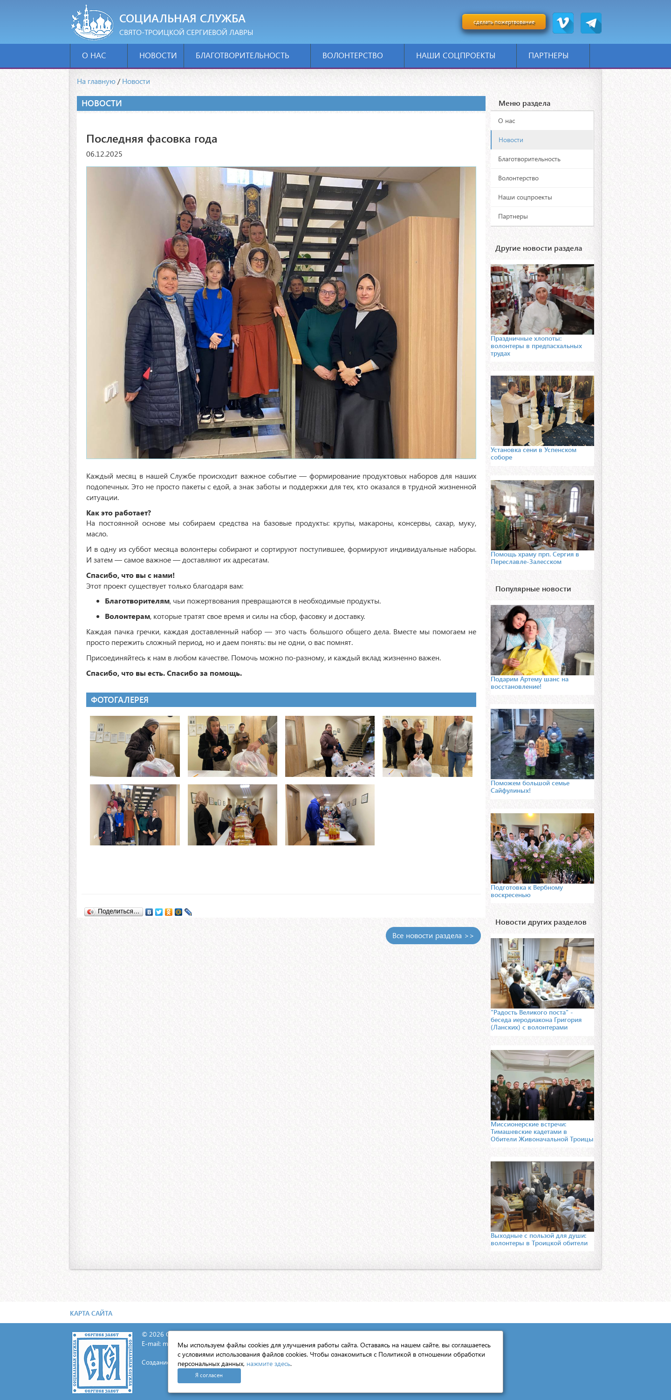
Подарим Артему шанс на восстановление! (529, 682)
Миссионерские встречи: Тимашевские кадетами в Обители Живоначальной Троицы (542, 1131)
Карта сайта (91, 1313)
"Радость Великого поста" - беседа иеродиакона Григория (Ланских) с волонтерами (536, 1019)
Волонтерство (359, 55)
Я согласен (209, 1375)
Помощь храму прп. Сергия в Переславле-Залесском (535, 557)
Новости (158, 55)
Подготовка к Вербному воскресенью (527, 891)
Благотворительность (250, 55)
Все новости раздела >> (433, 935)
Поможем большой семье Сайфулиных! (530, 786)
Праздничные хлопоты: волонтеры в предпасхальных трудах (536, 345)
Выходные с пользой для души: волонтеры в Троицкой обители (539, 1239)
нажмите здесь (268, 1363)
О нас (101, 55)
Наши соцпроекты (463, 55)
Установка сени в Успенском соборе (533, 453)
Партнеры (555, 55)
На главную (96, 81)
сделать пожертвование (503, 21)
